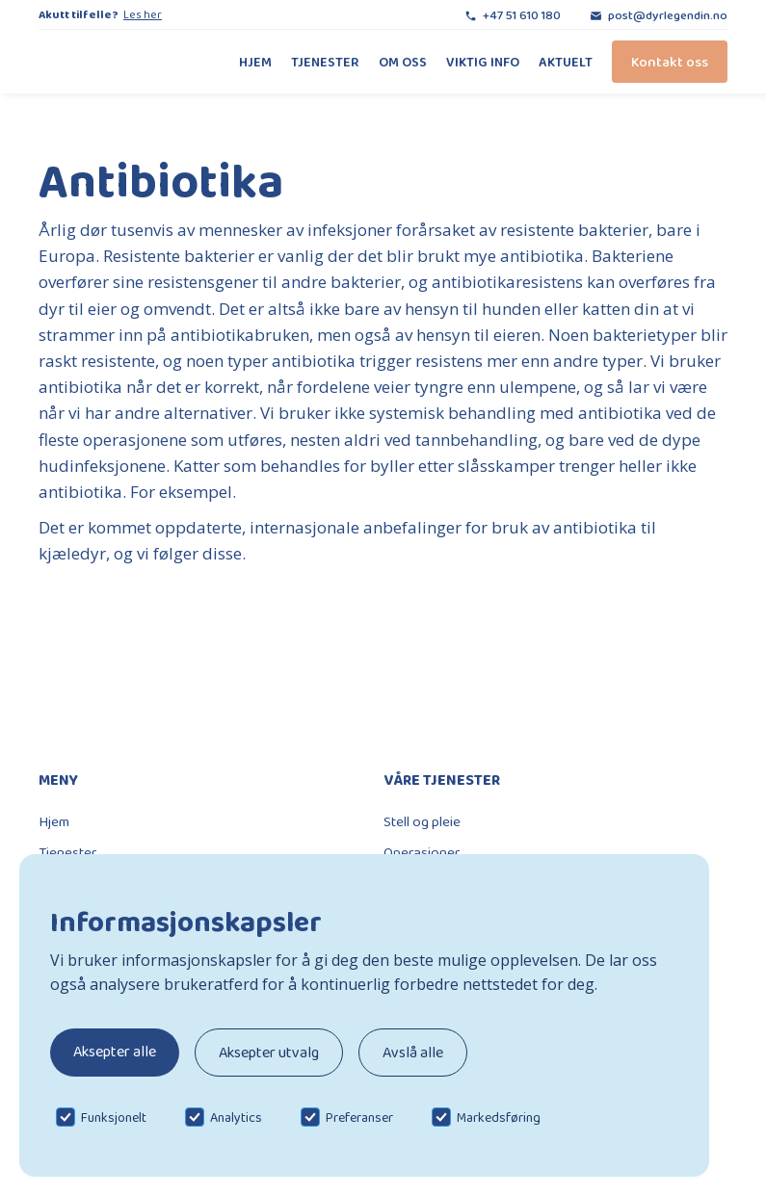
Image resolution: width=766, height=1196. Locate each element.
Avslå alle (413, 1052)
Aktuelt (566, 61)
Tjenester (325, 61)
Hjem (255, 61)
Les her (142, 14)
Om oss (403, 61)
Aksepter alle (114, 1051)
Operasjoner (421, 852)
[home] (101, 61)
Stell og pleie (422, 821)
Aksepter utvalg (269, 1052)
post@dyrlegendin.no (667, 15)
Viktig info (482, 61)
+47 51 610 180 (522, 15)
